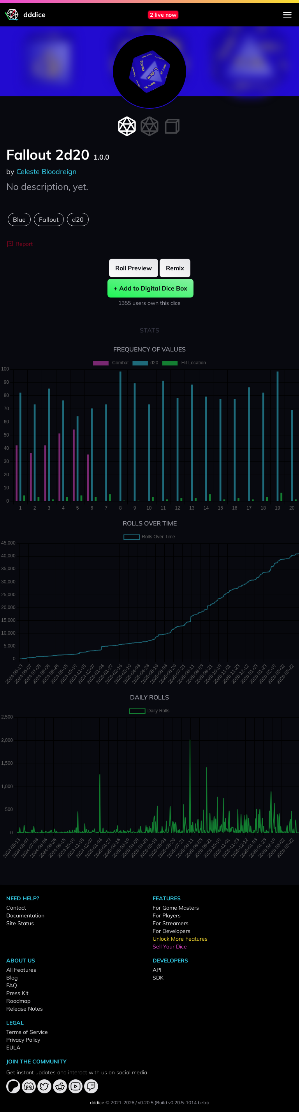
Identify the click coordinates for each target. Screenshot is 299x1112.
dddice (97, 1102)
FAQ (11, 985)
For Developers (171, 931)
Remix (175, 268)
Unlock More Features (180, 938)
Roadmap (18, 1000)
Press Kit (17, 993)
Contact (16, 907)
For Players (167, 915)
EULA (13, 1047)
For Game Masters (176, 907)
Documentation (25, 915)
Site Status (20, 923)
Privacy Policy (23, 1039)
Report (19, 244)
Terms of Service (27, 1031)
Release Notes (24, 1008)
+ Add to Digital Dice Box (150, 288)
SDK (158, 977)
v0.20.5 (145, 1102)
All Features (21, 969)
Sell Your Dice (170, 946)
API (157, 969)
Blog (12, 977)
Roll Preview (133, 268)
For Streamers (170, 923)
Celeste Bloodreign (46, 171)
